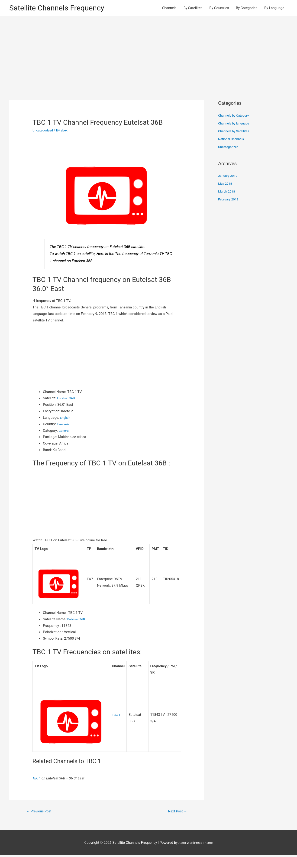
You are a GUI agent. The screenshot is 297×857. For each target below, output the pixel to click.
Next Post (176, 812)
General (65, 431)
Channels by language (235, 124)
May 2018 (225, 184)
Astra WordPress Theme (195, 844)
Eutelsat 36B (67, 399)
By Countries (219, 8)
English (65, 418)
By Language (274, 8)
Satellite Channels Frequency (61, 8)
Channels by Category (235, 116)
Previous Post (40, 812)
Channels (169, 8)
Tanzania (64, 425)
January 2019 (228, 176)
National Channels (232, 140)
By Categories (246, 8)
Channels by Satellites (235, 132)
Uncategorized (43, 131)
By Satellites (193, 8)
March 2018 (227, 192)
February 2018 (229, 200)
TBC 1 (116, 715)
